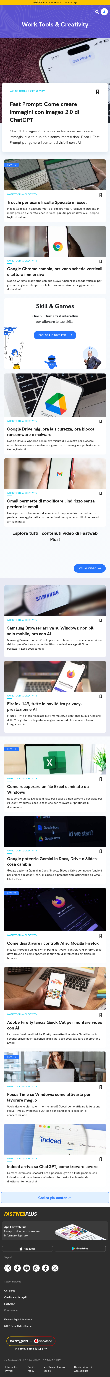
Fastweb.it (9, 1303)
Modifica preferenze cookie (54, 1368)
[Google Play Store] (80, 1249)
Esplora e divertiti (53, 335)
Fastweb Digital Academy (18, 1319)
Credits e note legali (15, 1297)
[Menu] (5, 12)
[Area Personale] (104, 12)
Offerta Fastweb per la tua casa (52, 2)
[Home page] (27, 12)
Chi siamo (9, 1290)
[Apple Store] (27, 1249)
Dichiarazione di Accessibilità (83, 1368)
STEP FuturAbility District (18, 1326)
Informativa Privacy (11, 1368)
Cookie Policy (31, 1368)
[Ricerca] (97, 12)
